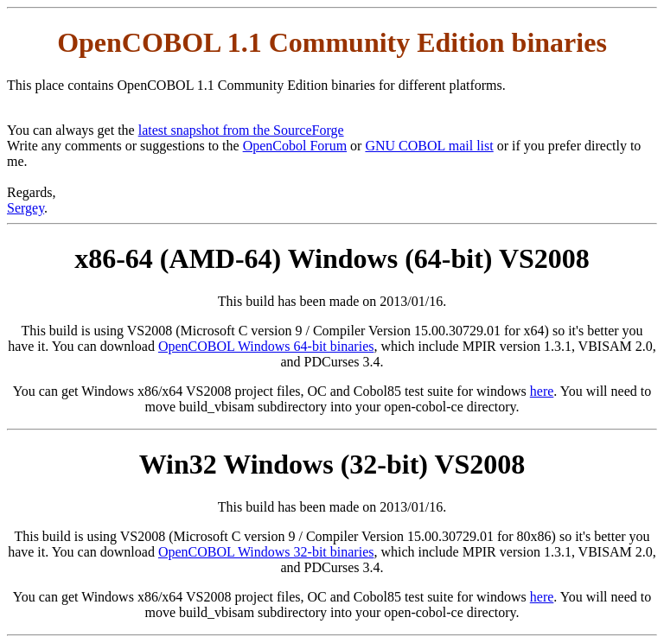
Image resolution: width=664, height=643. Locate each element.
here (542, 391)
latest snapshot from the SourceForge (241, 130)
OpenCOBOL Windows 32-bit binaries (266, 551)
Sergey (25, 208)
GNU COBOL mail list (429, 145)
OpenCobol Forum (295, 145)
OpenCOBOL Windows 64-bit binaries (266, 346)
